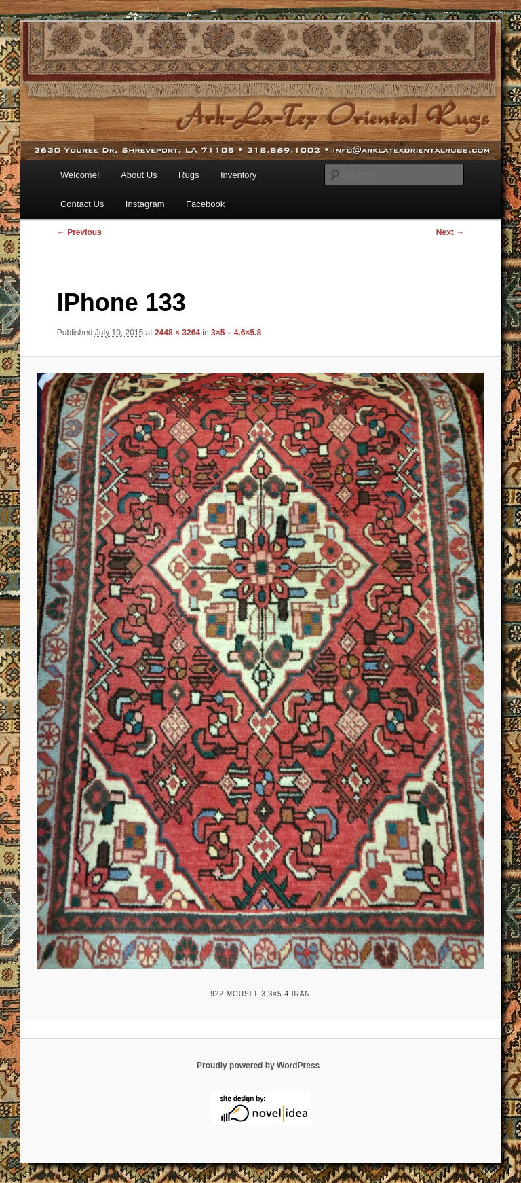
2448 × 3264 (177, 333)
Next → (450, 232)
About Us (139, 175)
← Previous (79, 232)
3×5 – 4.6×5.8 (236, 333)
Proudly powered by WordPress (258, 1065)
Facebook (205, 204)
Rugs (188, 175)
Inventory (238, 175)
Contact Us (82, 204)
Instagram (145, 204)
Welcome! (80, 175)
